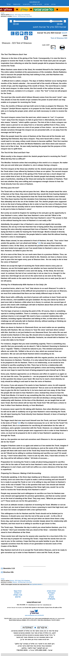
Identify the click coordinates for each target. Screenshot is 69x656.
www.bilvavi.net (34, 2)
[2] (19, 423)
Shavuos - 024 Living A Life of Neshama (20, 14)
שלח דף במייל (55, 45)
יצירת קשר (21, 6)
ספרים (47, 4)
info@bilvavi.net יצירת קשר (35, 605)
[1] (39, 243)
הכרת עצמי (18, 591)
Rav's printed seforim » (36, 584)
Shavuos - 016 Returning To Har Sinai (22, 16)
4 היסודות (17, 593)
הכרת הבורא (51, 591)
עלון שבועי (26, 4)
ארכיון (53, 4)
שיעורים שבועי (37, 4)
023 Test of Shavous (59, 38)
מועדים (51, 597)
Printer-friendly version (64, 45)
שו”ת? (9, 4)
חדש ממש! (16, 4)
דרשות (51, 595)
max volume (65, 21)
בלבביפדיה (51, 599)
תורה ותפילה (17, 595)
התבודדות (51, 593)
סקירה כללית (11, 6)
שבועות (2, 13)
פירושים (17, 597)
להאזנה (11, 21)
